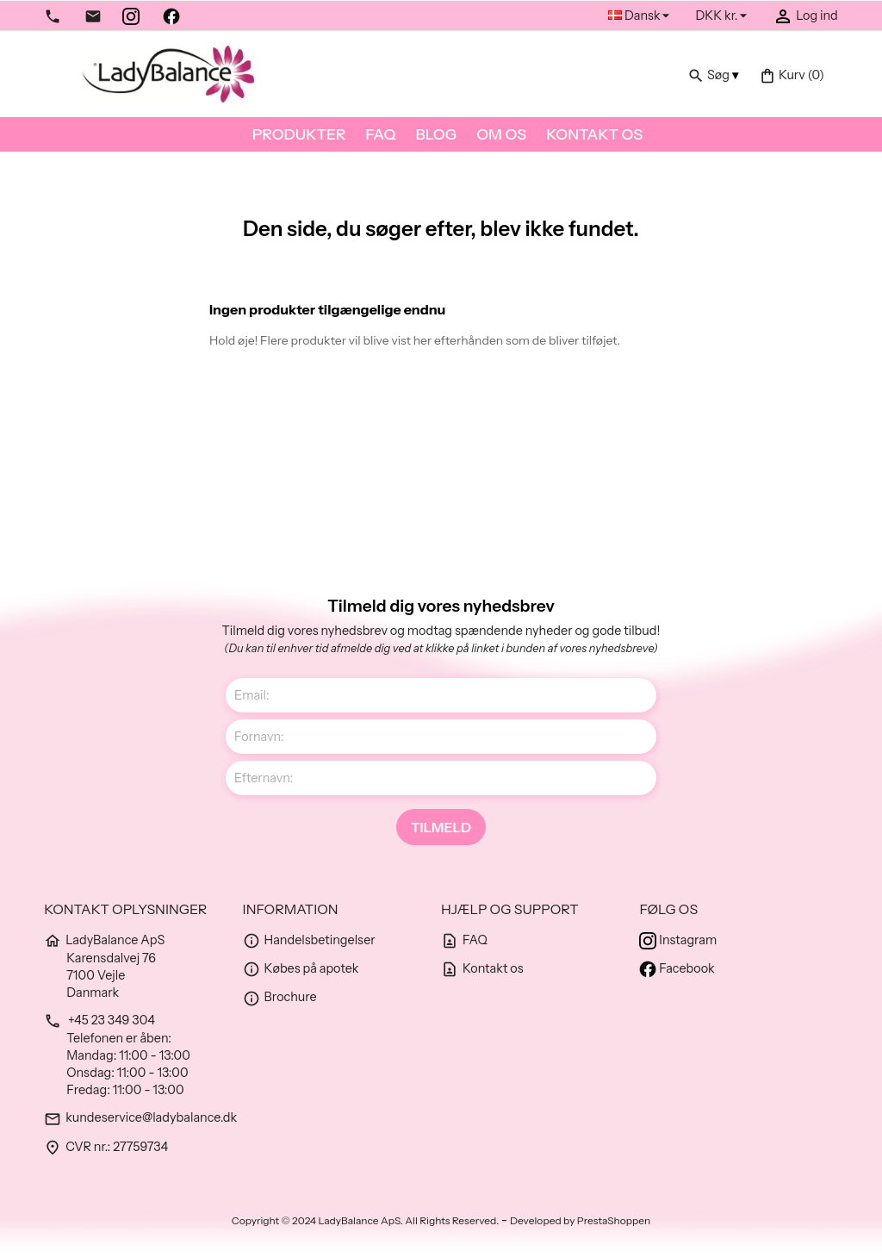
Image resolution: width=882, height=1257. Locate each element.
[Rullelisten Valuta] (723, 16)
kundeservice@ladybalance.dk (140, 1117)
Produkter (299, 134)
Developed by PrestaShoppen (580, 1220)
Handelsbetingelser (309, 940)
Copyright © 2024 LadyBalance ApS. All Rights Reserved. (366, 1220)
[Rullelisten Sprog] (641, 16)
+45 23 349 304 (99, 1020)
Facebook (676, 968)
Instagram (678, 940)
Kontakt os (594, 134)
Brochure (280, 997)
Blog (436, 134)
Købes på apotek (301, 968)
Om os (501, 134)
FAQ (380, 134)
